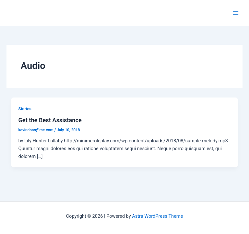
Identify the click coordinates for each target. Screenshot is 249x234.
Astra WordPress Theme (157, 216)
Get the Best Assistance (49, 120)
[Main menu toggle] (236, 13)
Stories (24, 108)
